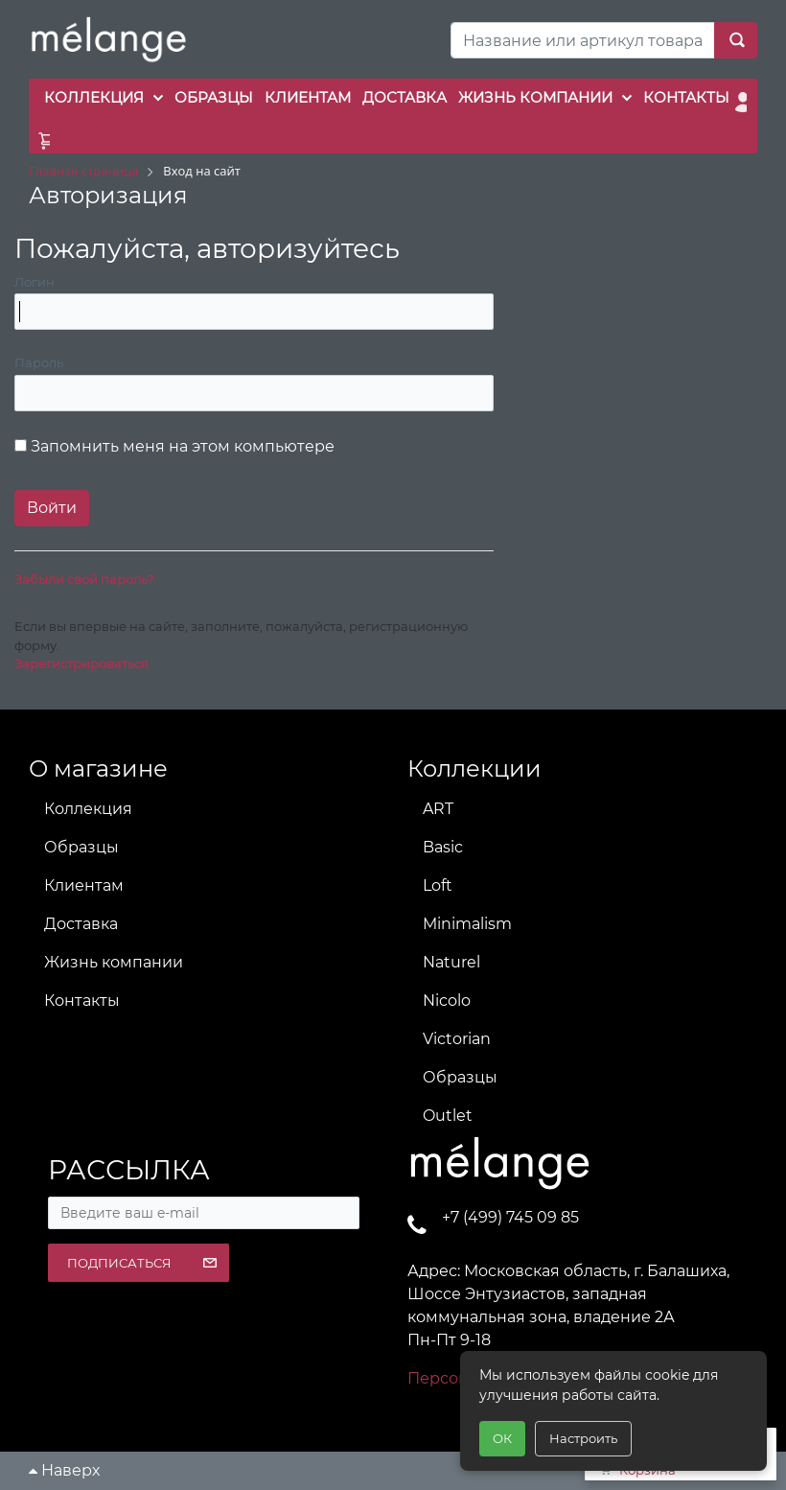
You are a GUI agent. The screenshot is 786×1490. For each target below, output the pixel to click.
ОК (502, 1438)
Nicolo (447, 1000)
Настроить (583, 1438)
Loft (437, 885)
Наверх (64, 1470)
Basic (443, 847)
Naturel (451, 962)
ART (438, 809)
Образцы (81, 847)
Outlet (448, 1115)
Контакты (82, 1000)
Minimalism (467, 924)
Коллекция (88, 809)
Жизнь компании (113, 962)
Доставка (81, 924)
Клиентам (84, 885)
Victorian (457, 1039)
